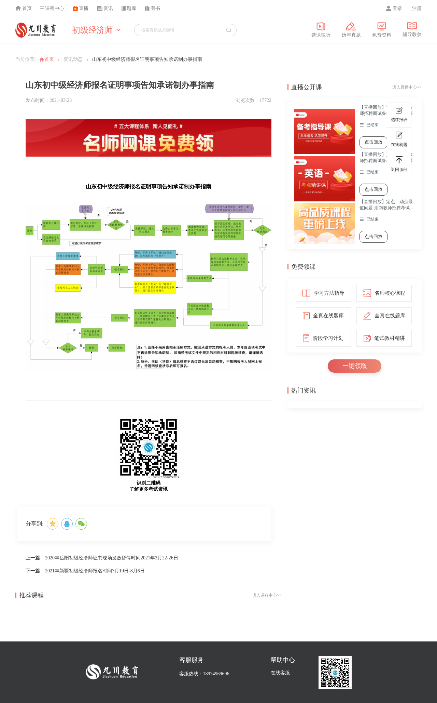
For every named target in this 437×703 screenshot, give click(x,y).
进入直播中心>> (407, 87)
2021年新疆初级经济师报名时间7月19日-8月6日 (95, 570)
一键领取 (354, 365)
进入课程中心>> (267, 595)
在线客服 (280, 672)
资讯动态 (73, 59)
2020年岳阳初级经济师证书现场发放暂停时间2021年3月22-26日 (111, 557)
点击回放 (373, 142)
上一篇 (33, 557)
